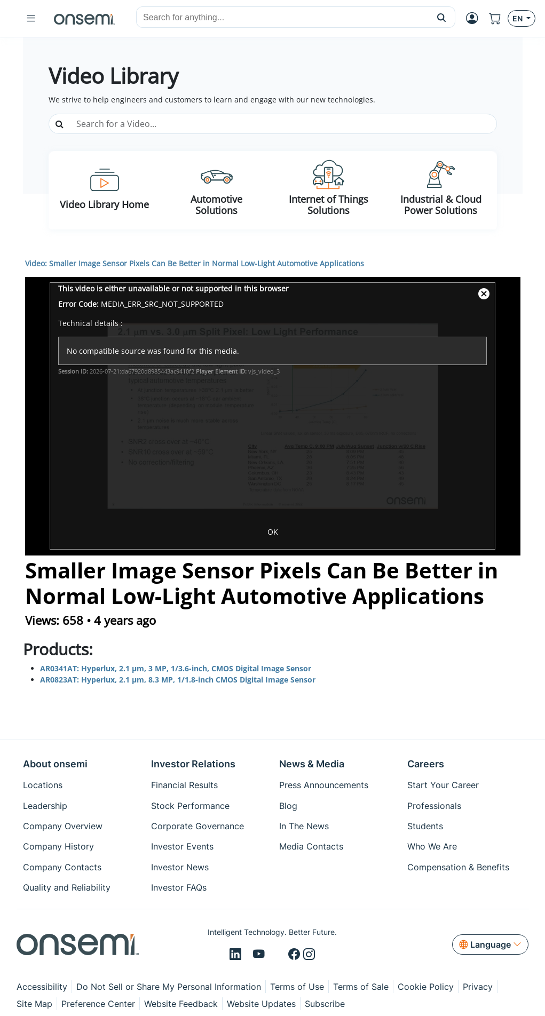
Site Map (34, 1003)
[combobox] (282, 17)
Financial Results (184, 785)
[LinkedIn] (237, 955)
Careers (425, 763)
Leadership (45, 805)
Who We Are (432, 846)
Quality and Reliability (66, 887)
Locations (42, 785)
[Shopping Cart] (495, 18)
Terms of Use (297, 986)
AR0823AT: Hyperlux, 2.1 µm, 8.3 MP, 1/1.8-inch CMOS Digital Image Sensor (179, 679)
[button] (441, 17)
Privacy (478, 986)
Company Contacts (62, 867)
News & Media (311, 763)
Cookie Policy (426, 986)
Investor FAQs (179, 887)
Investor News (180, 867)
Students (425, 826)
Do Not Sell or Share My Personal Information (168, 986)
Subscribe (325, 1003)
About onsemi (55, 763)
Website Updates (261, 1003)
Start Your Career (443, 785)
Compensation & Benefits (458, 867)
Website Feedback (181, 1003)
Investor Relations (193, 763)
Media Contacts (311, 846)
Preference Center (98, 1003)
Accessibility (42, 986)
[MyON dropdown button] (472, 18)
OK (272, 532)
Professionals (434, 805)
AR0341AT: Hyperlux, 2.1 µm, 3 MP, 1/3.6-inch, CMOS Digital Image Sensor (175, 668)
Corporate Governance (197, 826)
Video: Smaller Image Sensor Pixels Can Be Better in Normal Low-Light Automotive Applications (194, 263)
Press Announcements (323, 785)
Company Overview (62, 826)
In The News (304, 826)
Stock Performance (190, 805)
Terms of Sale (361, 986)
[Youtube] (260, 955)
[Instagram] (309, 955)
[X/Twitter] (278, 955)
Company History (58, 846)
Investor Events (182, 846)
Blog (288, 805)
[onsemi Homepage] (84, 18)
